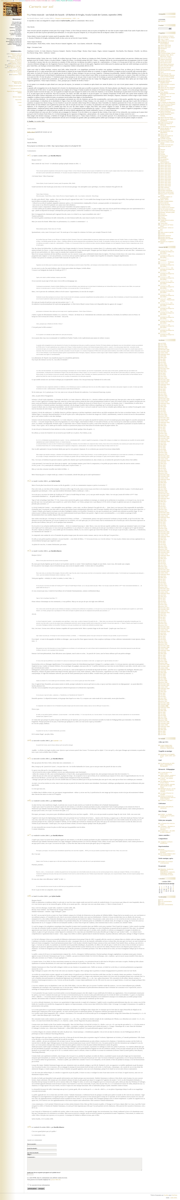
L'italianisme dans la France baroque (15, 54)
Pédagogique (164, 156)
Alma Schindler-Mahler (166, 65)
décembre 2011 (164, 608)
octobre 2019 (164, 459)
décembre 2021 (164, 417)
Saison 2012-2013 (165, 168)
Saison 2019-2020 (165, 179)
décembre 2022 (164, 398)
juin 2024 (163, 373)
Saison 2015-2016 (165, 173)
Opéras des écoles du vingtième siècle (166, 136)
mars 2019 (163, 470)
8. (30, 895)
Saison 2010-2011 (165, 165)
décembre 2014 (164, 550)
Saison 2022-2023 (165, 184)
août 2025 (163, 356)
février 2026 (163, 346)
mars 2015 (163, 546)
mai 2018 (163, 486)
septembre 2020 (165, 441)
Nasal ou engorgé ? (15, 66)
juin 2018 (163, 484)
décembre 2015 (164, 531)
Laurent (55, 740)
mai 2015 (163, 542)
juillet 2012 (163, 596)
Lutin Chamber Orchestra (167, 210)
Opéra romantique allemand (165, 100)
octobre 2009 (164, 649)
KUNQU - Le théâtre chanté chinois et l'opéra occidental (167, 816)
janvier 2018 (163, 492)
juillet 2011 (163, 615)
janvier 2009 (163, 663)
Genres (162, 151)
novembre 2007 (164, 685)
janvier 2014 (163, 568)
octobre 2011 (164, 611)
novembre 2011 (164, 609)
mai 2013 (163, 581)
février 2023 (163, 395)
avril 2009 (163, 658)
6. (30, 800)
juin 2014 (163, 560)
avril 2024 (163, 375)
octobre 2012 (164, 592)
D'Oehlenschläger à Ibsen (167, 53)
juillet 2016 (163, 520)
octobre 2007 (164, 687)
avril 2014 (163, 563)
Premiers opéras (165, 80)
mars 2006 (163, 717)
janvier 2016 (163, 530)
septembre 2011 (165, 612)
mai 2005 (163, 733)
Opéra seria (163, 86)
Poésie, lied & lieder (166, 61)
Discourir (162, 214)
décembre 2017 (164, 493)
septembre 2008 (165, 669)
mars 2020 (163, 451)
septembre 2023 (165, 384)
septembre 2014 (165, 555)
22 (173, 889)
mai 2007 (163, 695)
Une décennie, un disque (167, 37)
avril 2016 (163, 525)
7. (30, 835)
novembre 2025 (164, 351)
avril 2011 (163, 620)
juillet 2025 (163, 357)
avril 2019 (163, 468)
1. (30, 155)
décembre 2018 (164, 474)
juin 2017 (163, 503)
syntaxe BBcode (56, 1179)
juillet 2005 (163, 729)
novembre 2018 (164, 476)
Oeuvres (162, 149)
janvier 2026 (163, 348)
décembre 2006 (164, 703)
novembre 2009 (164, 647)
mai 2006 (163, 714)
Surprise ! (163, 21)
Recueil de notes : (16, 82)
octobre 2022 (164, 402)
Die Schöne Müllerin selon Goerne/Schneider (167, 854)
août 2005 (163, 728)
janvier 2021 (163, 435)
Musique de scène (165, 146)
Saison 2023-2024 (165, 186)
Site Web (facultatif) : (33, 1152)
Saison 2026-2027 (165, 47)
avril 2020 (163, 449)
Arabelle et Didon (16, 63)
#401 (74, 18)
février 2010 (163, 642)
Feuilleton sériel (17, 74)
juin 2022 (163, 408)
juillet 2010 (163, 634)
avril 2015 (163, 544)
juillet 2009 (163, 653)
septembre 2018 (165, 479)
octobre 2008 (164, 668)
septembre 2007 (165, 688)
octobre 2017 (164, 497)
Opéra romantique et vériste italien (166, 106)
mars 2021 (163, 432)
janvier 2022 (163, 416)
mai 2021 (163, 429)
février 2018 (163, 490)
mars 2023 (163, 394)
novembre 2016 (164, 514)
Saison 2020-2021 (165, 181)
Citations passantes (166, 59)
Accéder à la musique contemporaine (166, 862)
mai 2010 (163, 638)
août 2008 (163, 671)
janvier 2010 (163, 644)
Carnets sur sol (41, 6)
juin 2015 (163, 541)
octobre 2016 (164, 516)
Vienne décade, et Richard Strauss (165, 129)
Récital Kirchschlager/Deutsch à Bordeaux (167, 851)
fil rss (161, 900)
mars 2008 (163, 679)
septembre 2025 (165, 354)
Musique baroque (165, 237)
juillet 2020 (163, 444)
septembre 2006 (165, 707)
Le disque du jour (165, 206)
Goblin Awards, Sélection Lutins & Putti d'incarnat (167, 76)
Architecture (163, 215)
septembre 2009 (165, 650)
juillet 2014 (163, 558)
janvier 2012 (163, 606)
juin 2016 (163, 522)
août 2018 (163, 481)
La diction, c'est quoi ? (166, 800)
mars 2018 (163, 489)
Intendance (163, 48)
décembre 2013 (164, 569)
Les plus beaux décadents (167, 126)
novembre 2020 (164, 438)
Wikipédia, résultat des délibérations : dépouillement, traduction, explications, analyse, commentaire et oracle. (167, 871)
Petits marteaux (164, 187)
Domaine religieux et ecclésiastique (166, 197)
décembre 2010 (164, 626)
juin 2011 (163, 617)
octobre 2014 (164, 554)
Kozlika (166, 1195)
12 (166, 888)
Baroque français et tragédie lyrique (166, 82)
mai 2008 (163, 676)
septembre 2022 (165, 403)
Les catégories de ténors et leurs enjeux (167, 782)
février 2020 (163, 452)
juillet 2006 (163, 710)
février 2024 (163, 378)
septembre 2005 (165, 726)
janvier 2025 (163, 367)
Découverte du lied (165, 62)
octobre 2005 (164, 725)
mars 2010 (163, 641)
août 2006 (163, 709)
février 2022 (163, 414)
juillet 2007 (163, 691)
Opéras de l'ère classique (167, 87)
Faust (161, 72)
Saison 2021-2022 (165, 182)
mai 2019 (163, 466)
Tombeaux (163, 260)
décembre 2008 (164, 664)
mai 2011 (163, 618)
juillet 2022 (163, 406)
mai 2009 (163, 657)
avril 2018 (163, 487)
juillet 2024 (163, 371)
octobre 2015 (164, 535)
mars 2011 (163, 622)
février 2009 (163, 661)
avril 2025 (163, 362)
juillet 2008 (163, 672)
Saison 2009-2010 (165, 163)
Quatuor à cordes (165, 189)
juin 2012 (163, 598)
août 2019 (163, 462)
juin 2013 (163, 579)
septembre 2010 (165, 631)
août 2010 (163, 633)
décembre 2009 (164, 645)
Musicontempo (164, 203)
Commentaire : (31, 1157)
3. (30, 550)
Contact (19, 102)
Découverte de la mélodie (167, 70)
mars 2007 (163, 698)
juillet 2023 (163, 387)
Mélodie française (165, 69)
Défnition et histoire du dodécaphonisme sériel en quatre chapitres (167, 797)
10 (161, 888)
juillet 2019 (163, 463)
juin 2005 (163, 731)
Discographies (164, 159)
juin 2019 (163, 465)
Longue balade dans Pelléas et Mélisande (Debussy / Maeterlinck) (167, 747)
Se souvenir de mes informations (40, 1185)
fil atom (162, 903)
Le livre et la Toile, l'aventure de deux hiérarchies (16, 58)
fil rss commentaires (166, 901)
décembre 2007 (164, 684)
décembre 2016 (164, 512)
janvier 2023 (163, 397)
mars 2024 (163, 376)
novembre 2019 (164, 457)
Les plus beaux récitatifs (167, 78)
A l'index (162, 234)
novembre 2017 (164, 495)
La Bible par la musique (167, 41)
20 (168, 889)
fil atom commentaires (166, 904)
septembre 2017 (165, 498)
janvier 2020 (163, 454)
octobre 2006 (164, 706)
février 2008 (163, 680)
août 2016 (163, 519)
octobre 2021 (164, 421)
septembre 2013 (165, 574)
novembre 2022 (164, 400)
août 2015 (163, 538)
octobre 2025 (164, 352)
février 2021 (163, 433)
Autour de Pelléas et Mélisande (166, 124)
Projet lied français (165, 67)
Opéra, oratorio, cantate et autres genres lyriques (167, 776)
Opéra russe (163, 134)
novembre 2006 (164, 704)
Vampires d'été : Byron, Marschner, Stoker (167, 55)
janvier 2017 (163, 511)
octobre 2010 (164, 630)
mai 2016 (163, 524)
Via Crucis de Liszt (165, 73)
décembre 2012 (164, 588)
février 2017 (163, 509)
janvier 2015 (163, 549)
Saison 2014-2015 (165, 171)
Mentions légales (17, 97)
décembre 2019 (164, 455)
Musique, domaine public (15, 85)
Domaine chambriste (166, 190)
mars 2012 (163, 603)
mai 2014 (163, 562)
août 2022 (163, 405)
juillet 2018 (163, 482)
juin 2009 (163, 655)
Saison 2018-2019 (165, 178)
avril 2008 (163, 677)
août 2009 (163, 652)
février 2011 (163, 623)
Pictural (162, 217)
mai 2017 (163, 505)
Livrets (162, 152)
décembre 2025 (164, 349)
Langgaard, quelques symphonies (166, 842)
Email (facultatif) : (32, 1148)
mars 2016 (163, 527)
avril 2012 (163, 601)
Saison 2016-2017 (165, 174)
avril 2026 (163, 343)
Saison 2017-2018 (165, 176)
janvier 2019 (163, 473)
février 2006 (163, 718)
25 (164, 891)
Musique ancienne (165, 235)
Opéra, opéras (164, 199)
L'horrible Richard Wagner (167, 104)
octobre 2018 (164, 478)
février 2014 (163, 566)
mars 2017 (163, 508)
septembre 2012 (165, 593)
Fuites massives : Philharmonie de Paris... (167, 300)
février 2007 (163, 699)
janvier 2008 (163, 682)
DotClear (174, 1195)
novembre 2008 (164, 666)
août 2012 (163, 595)
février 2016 (163, 528)
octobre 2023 (164, 383)
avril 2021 (163, 430)
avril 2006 (163, 715)
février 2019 (163, 471)
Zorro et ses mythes (166, 58)
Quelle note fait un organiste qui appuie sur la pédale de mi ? (44, 1172)
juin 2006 (163, 712)
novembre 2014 (164, 552)
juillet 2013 (163, 577)
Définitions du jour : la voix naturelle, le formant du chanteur (167, 790)
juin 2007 (163, 693)
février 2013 (163, 585)
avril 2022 (163, 411)
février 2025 (163, 365)
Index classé (31, 132)
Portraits (162, 154)
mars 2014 (163, 565)
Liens (20, 105)
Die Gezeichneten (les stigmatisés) (166, 131)
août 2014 (163, 557)
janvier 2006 (163, 720)
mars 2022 (163, 413)
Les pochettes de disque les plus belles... (167, 252)
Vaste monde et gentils (166, 232)
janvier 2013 (163, 587)
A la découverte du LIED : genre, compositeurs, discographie (167, 765)
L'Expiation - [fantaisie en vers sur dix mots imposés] (167, 828)
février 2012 (163, 604)
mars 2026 (163, 345)
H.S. (161, 230)
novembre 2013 (164, 571)
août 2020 (163, 443)
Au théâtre (163, 218)
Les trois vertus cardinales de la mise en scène (14, 72)
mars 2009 (163, 660)
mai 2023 (163, 390)
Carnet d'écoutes (165, 204)
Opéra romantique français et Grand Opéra (167, 112)
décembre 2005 (164, 721)
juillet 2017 (163, 501)
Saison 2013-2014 (165, 170)
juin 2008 (163, 674)
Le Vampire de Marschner (167, 102)
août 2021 (163, 424)
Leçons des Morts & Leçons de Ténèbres (16, 61)
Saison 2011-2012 (165, 166)
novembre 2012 (164, 590)
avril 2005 (163, 734)
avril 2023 (163, 392)
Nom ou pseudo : (31, 1144)
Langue (162, 50)
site (61, 740)
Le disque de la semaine (167, 207)
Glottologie (163, 157)
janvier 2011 (163, 625)
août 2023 (163, 386)
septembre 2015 (165, 536)
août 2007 (163, 690)
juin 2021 (163, 427)
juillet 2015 (163, 539)
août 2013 (163, 576)
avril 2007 (163, 696)
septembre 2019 (165, 460)
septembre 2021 (165, 422)
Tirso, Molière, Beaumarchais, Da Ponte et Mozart (167, 93)
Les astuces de (16, 88)
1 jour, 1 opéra (164, 39)
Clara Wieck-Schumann (167, 64)
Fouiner (161, 25)
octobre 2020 (164, 440)
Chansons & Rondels (166, 140)
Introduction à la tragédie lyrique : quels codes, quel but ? (167, 756)
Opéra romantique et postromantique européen (167, 109)
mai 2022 (163, 410)
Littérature (163, 51)
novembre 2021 (164, 419)
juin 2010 (163, 636)
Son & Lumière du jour (166, 209)
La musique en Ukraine (167, 36)
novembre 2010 (164, 628)
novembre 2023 (164, 381)
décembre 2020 (164, 436)
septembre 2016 (165, 517)
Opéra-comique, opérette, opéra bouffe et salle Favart (167, 786)
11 (164, 888)
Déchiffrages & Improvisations (164, 43)
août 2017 (163, 500)
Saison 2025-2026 (165, 45)
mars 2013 (163, 584)
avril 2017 (163, 506)
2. (30, 480)
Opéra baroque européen (167, 84)
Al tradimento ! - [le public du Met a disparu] (167, 831)
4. (30, 740)
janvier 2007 (163, 701)
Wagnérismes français (166, 122)
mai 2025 (163, 360)
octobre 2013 (164, 573)
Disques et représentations (63, 18)
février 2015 (163, 547)
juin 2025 (163, 359)
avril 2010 (163, 639)
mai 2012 (163, 600)
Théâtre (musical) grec (166, 144)
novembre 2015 (164, 533)
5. (30, 758)
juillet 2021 (163, 425)
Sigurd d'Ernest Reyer (166, 117)
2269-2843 (173, 1198)
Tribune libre (18, 99)
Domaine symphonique (167, 192)
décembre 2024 (164, 368)
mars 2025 (163, 364)
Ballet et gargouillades (166, 201)
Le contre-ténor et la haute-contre (166, 773)
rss (78, 18)
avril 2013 (163, 582)
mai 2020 (163, 447)
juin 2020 (163, 446)
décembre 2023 (164, 379)
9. (30, 1126)
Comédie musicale (165, 138)
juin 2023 (163, 389)
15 (173, 888)
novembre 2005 (164, 723)
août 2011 (163, 614)
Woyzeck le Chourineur (14, 65)
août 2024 (163, 370)
